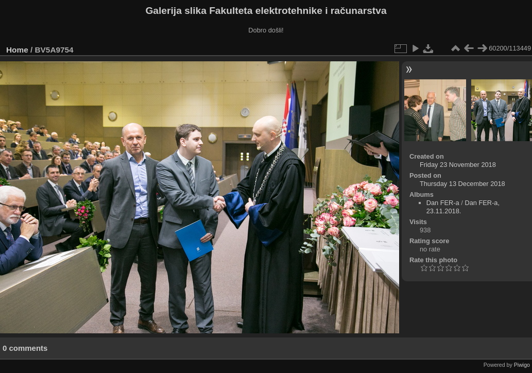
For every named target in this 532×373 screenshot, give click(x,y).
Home (17, 49)
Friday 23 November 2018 (458, 164)
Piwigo (522, 365)
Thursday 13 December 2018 (462, 184)
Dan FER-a (442, 203)
